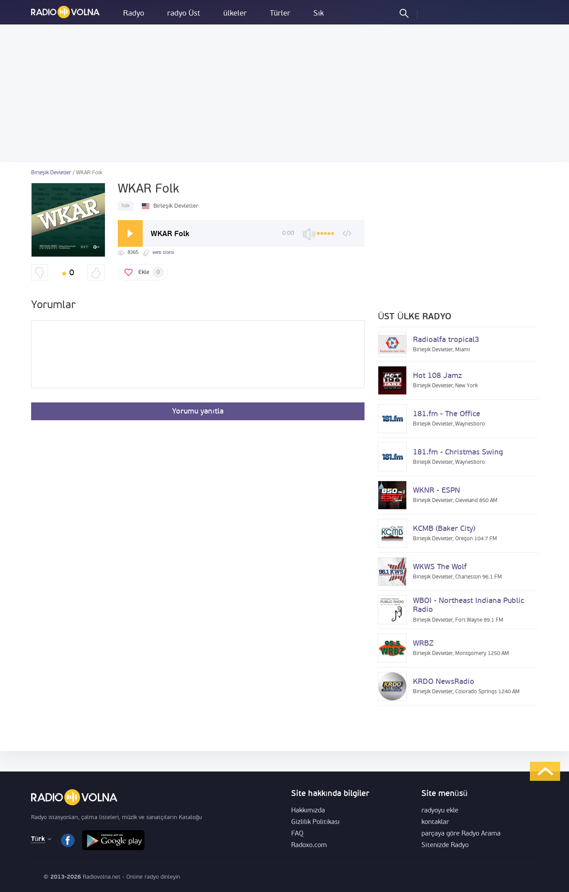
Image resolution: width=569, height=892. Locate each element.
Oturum (431, 13)
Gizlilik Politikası (315, 822)
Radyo (133, 13)
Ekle (151, 272)
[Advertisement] (284, 93)
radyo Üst (183, 13)
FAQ (297, 834)
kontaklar (435, 822)
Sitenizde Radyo (445, 845)
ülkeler (234, 13)
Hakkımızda (308, 811)
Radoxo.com (309, 845)
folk (125, 206)
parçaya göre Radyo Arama (461, 834)
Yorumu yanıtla (198, 411)
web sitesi (163, 252)
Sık (318, 13)
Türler (280, 13)
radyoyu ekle (439, 811)
